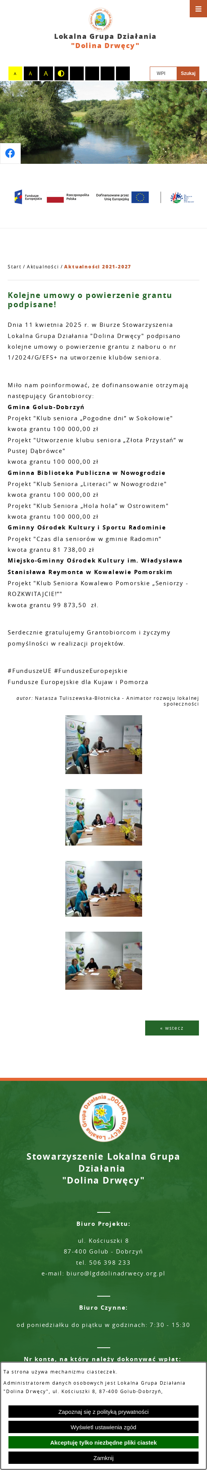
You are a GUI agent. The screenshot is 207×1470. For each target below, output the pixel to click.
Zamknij (103, 1458)
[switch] (77, 73)
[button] (103, 772)
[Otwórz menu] (198, 8)
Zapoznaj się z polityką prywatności (103, 1411)
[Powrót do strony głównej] (15, 267)
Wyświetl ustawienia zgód (103, 1427)
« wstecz (172, 1028)
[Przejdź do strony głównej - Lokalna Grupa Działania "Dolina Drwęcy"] (103, 29)
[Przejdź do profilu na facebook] (10, 153)
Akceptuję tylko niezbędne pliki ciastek (103, 1442)
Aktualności (43, 267)
